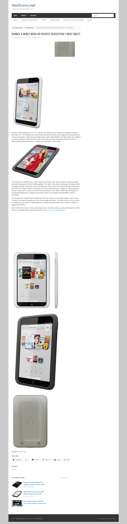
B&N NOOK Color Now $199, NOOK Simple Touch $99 (34, 493)
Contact (23, 15)
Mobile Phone (54, 20)
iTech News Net (17, 28)
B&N (13, 452)
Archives (33, 15)
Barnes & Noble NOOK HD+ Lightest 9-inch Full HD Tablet (34, 483)
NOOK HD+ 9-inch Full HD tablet (54, 210)
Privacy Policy (38, 518)
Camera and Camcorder (29, 20)
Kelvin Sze (17, 37)
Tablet (89, 20)
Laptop (44, 20)
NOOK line (34, 133)
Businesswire (20, 452)
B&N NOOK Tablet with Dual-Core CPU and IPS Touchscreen (35, 502)
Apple (16, 20)
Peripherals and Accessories (73, 20)
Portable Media (29, 28)
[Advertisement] (76, 6)
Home (15, 15)
